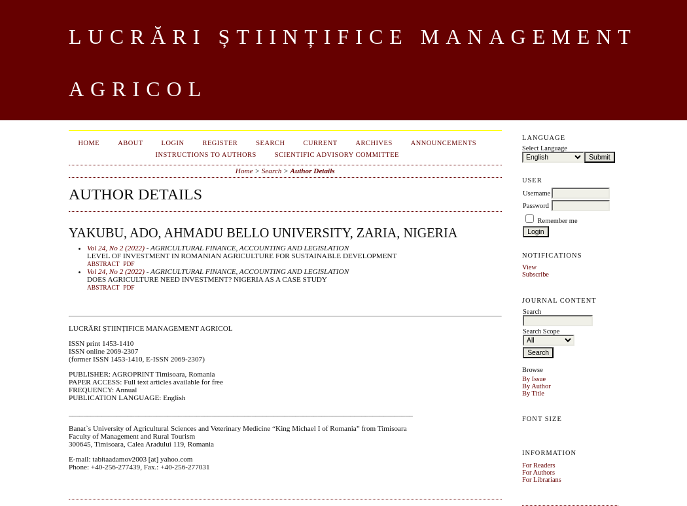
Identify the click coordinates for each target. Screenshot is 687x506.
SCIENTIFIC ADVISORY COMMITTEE (337, 154)
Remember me (558, 220)
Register (220, 142)
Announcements (443, 142)
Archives (374, 142)
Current (320, 142)
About (130, 142)
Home (89, 142)
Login (173, 142)
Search (270, 142)
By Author (536, 386)
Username (536, 193)
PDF (128, 264)
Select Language (544, 148)
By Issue (534, 378)
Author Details (313, 171)
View (529, 267)
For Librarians (541, 479)
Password (536, 205)
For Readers (538, 465)
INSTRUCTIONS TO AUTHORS (206, 154)
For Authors (538, 472)
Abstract (103, 264)
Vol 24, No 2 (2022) (116, 248)
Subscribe (535, 274)
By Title (533, 393)
